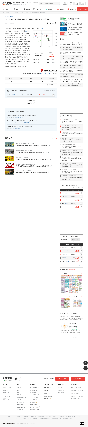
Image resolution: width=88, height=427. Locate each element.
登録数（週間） (64, 239)
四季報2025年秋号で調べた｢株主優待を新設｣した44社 (21, 115)
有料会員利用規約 (56, 418)
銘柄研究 (27, 9)
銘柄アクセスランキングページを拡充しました (23, 2)
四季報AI (72, 9)
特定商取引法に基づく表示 (73, 416)
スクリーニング (38, 9)
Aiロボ (65, 193)
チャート (71, 3)
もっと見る (53, 138)
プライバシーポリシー (52, 416)
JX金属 (65, 196)
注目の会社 (17, 128)
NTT (65, 257)
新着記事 (8, 12)
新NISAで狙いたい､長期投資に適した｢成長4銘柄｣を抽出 (22, 121)
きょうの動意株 (15, 12)
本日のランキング (19, 117)
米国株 (60, 9)
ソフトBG (66, 261)
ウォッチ (77, 3)
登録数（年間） (75, 239)
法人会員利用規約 (67, 418)
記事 (16, 9)
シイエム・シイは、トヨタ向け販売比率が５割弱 (19, 126)
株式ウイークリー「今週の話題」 (22, 122)
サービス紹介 (18, 416)
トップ (5, 9)
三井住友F (66, 200)
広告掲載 (26, 416)
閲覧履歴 (65, 3)
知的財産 (62, 416)
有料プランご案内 (82, 9)
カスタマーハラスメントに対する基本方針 (26, 418)
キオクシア (66, 207)
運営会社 (10, 416)
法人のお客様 (78, 379)
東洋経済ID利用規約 (45, 418)
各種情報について (52, 85)
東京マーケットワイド (46, 73)
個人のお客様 (62, 379)
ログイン (83, 3)
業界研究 (49, 9)
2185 (41, 28)
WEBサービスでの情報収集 (37, 416)
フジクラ (66, 203)
